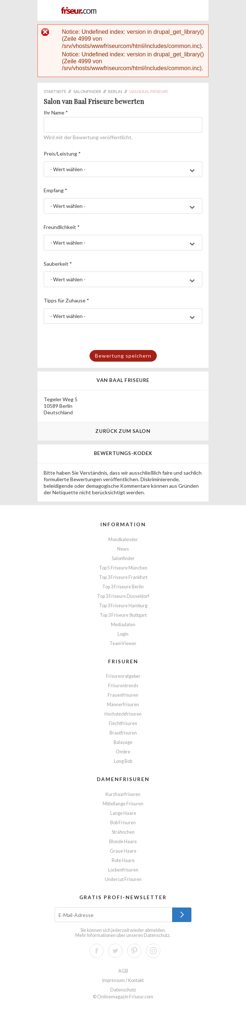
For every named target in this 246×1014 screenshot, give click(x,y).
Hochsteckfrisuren (123, 714)
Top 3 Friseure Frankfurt (123, 577)
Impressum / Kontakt (123, 980)
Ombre (123, 752)
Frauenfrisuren (123, 695)
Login (123, 634)
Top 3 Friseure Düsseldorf (123, 596)
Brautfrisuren (123, 733)
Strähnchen (123, 832)
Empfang (55, 190)
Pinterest (134, 950)
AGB (123, 971)
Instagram (153, 950)
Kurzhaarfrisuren (123, 794)
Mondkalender (123, 539)
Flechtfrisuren (123, 723)
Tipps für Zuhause (66, 300)
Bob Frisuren (123, 822)
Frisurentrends (123, 685)
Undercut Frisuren (123, 879)
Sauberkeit (58, 264)
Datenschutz (157, 935)
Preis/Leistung (62, 153)
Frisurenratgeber (123, 676)
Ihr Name (56, 112)
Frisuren (123, 661)
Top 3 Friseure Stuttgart (123, 615)
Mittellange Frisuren (123, 803)
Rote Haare (123, 860)
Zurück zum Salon (122, 431)
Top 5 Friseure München (123, 568)
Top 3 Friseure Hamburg (123, 605)
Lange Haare (123, 813)
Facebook (96, 950)
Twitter (115, 950)
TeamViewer (123, 643)
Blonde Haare (123, 841)
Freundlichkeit (62, 227)
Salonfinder (123, 558)
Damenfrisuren (123, 779)
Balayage (123, 742)
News (123, 549)
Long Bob (123, 761)
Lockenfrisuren (123, 870)
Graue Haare (123, 851)
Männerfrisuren (123, 704)
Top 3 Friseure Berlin (123, 587)
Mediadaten (123, 624)
